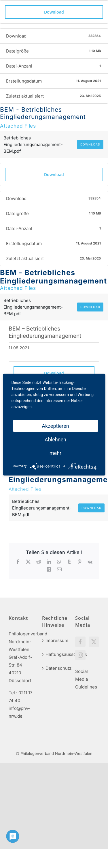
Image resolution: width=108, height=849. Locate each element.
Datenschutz (54, 668)
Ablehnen (55, 439)
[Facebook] (80, 642)
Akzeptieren (55, 426)
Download (54, 12)
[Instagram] (80, 655)
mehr (55, 453)
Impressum (54, 640)
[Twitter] (94, 642)
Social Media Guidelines (86, 679)
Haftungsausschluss (54, 654)
